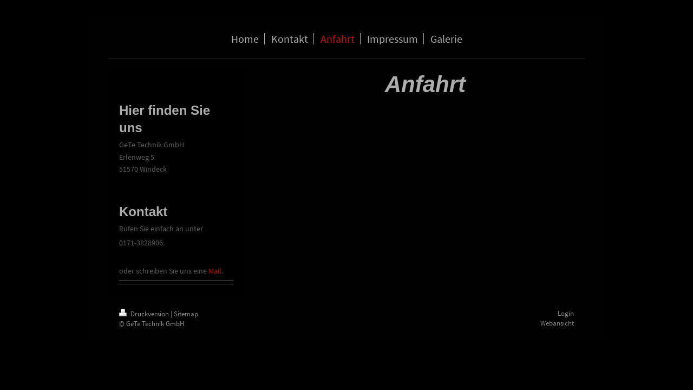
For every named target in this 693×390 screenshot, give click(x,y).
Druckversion (145, 313)
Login (566, 313)
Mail (214, 271)
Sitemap (186, 313)
